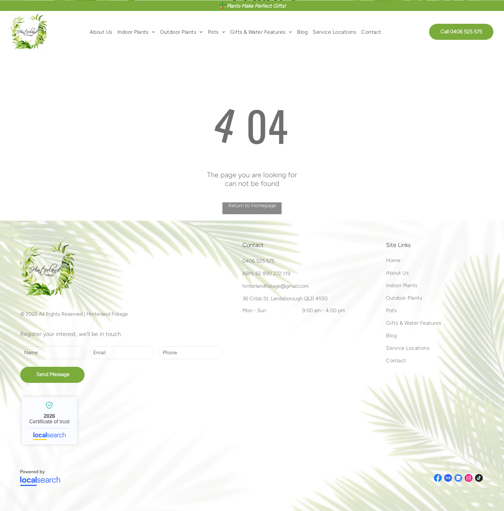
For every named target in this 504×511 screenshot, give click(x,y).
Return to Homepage (252, 205)
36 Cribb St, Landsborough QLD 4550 (285, 298)
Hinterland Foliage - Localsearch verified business (49, 421)
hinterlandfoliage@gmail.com (275, 286)
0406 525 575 (258, 261)
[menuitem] (101, 31)
